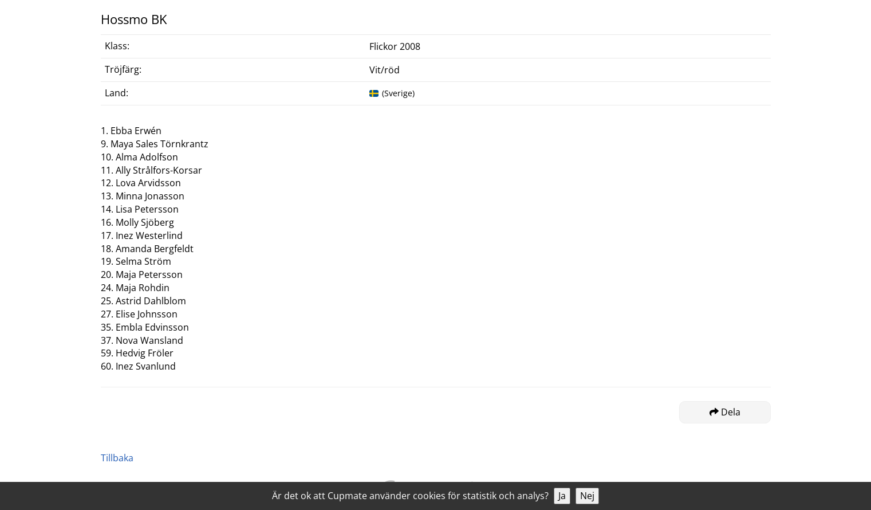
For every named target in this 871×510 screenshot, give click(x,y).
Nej (587, 495)
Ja (562, 495)
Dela (725, 412)
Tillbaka (117, 458)
